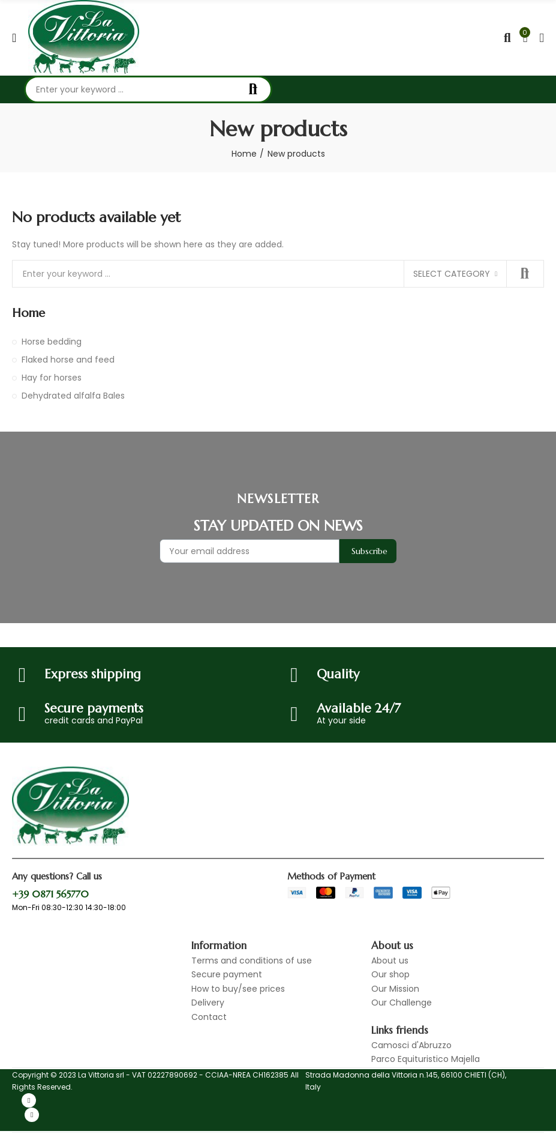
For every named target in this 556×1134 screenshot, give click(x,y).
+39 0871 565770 (50, 894)
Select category (451, 274)
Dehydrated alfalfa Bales (73, 396)
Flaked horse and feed (68, 360)
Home (28, 313)
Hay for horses (52, 378)
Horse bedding (52, 342)
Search (253, 89)
